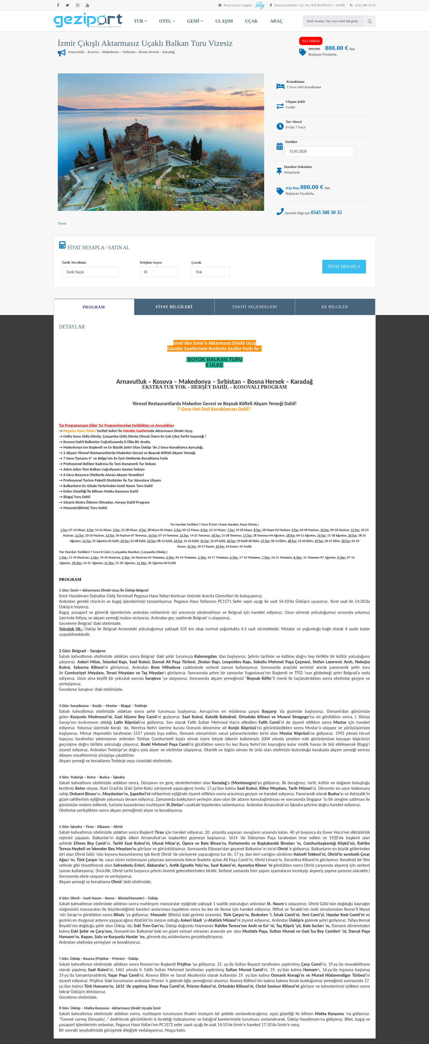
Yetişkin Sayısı (151, 262)
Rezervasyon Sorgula (235, 5)
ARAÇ (276, 21)
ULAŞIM (224, 21)
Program (94, 307)
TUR (140, 21)
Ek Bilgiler (335, 307)
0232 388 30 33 (363, 5)
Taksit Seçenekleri (254, 307)
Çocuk (196, 262)
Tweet (62, 223)
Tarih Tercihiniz (74, 262)
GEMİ (195, 21)
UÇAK (251, 21)
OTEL (167, 21)
